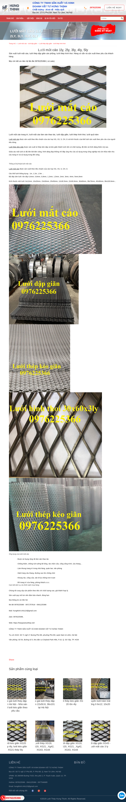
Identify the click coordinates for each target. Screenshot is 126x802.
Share (11, 660)
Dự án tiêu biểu (50, 18)
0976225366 (95, 8)
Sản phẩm (20, 18)
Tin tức (60, 18)
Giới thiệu (30, 18)
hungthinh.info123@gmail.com (26, 786)
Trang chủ (10, 18)
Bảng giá (39, 18)
